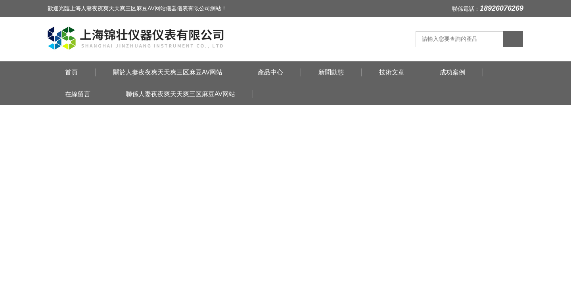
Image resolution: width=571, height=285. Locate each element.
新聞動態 (331, 72)
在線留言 (77, 94)
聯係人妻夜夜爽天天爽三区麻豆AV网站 (180, 94)
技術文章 (391, 72)
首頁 (71, 72)
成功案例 (452, 72)
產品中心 (270, 72)
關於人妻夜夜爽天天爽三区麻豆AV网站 (167, 72)
